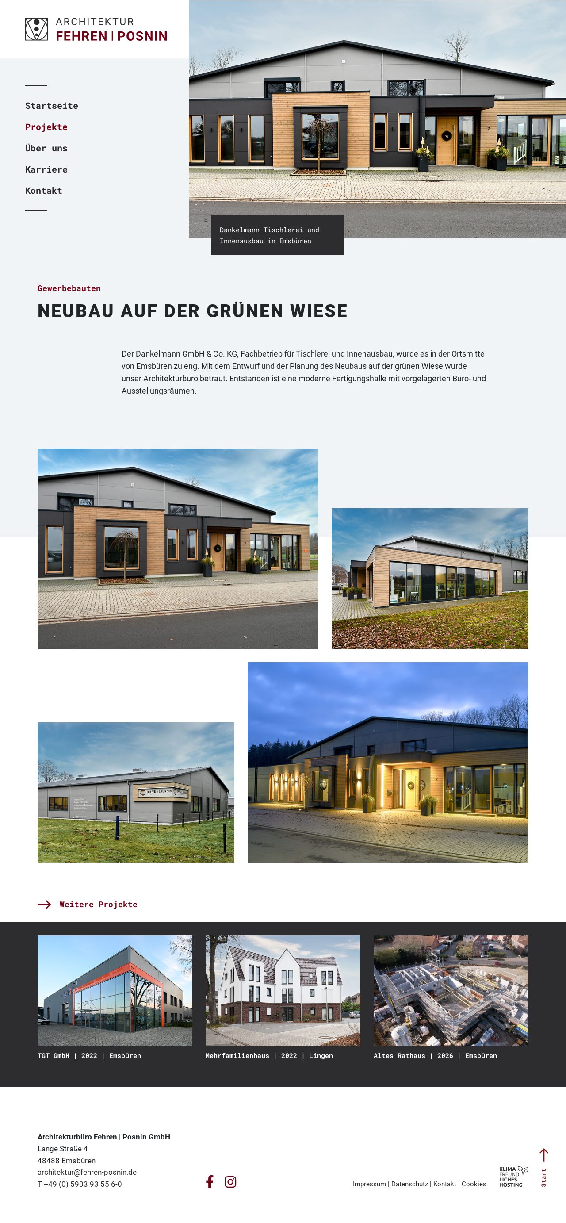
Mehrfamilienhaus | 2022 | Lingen (269, 1055)
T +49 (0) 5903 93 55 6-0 (80, 1184)
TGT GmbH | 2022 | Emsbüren (89, 1055)
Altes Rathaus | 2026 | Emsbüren (435, 1055)
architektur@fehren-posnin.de (87, 1172)
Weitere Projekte (88, 904)
